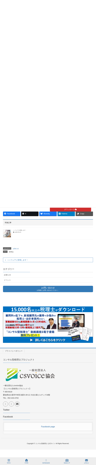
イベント (7, 280)
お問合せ (86, 461)
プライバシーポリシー (13, 351)
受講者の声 (67, 461)
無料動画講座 (46, 461)
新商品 (11, 252)
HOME (26, 461)
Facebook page (48, 427)
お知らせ (16, 248)
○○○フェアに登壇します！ (19, 230)
